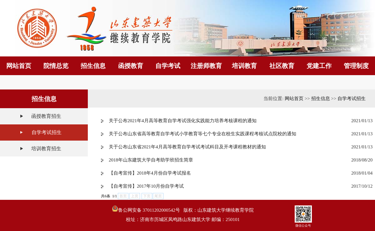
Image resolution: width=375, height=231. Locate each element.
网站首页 (294, 98)
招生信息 (320, 98)
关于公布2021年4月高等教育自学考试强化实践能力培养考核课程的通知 (183, 120)
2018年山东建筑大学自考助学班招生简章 (151, 159)
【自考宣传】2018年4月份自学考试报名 (150, 173)
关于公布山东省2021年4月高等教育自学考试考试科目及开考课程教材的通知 (187, 146)
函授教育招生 (46, 116)
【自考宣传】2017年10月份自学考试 (146, 186)
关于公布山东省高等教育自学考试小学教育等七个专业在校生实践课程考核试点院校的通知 (202, 133)
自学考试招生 (47, 132)
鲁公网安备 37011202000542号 (146, 209)
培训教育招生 (46, 148)
